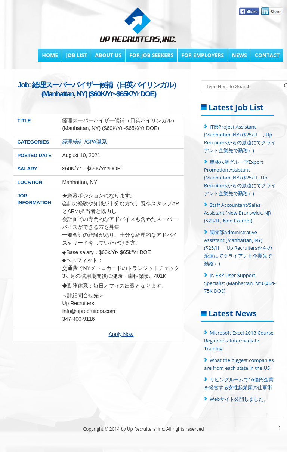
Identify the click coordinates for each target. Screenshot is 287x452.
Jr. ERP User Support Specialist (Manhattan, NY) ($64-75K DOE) (240, 283)
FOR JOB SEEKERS (151, 55)
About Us (108, 55)
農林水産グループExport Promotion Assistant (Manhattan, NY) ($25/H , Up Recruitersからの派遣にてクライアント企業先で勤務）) (240, 178)
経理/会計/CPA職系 (84, 142)
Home (50, 55)
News (239, 55)
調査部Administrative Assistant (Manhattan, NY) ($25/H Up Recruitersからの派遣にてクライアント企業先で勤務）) (238, 248)
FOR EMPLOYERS (202, 55)
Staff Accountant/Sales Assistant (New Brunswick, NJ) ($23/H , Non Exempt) (237, 213)
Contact (267, 55)
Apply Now (121, 334)
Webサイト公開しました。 (239, 399)
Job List (76, 55)
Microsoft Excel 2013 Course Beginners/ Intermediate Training (239, 340)
